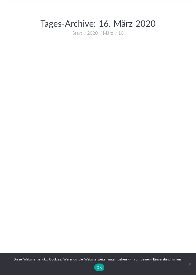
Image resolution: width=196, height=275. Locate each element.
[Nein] (189, 264)
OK (99, 267)
